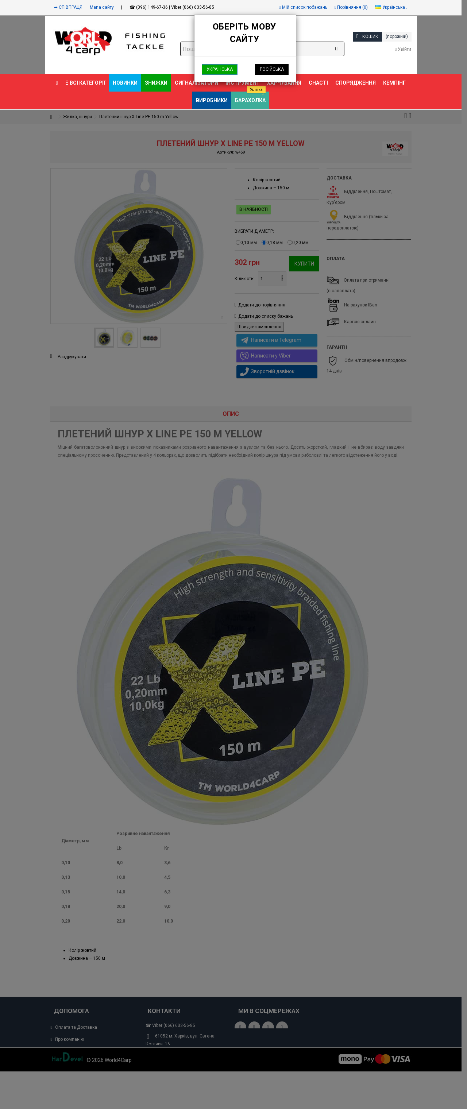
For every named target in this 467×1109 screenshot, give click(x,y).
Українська (220, 69)
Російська (272, 69)
